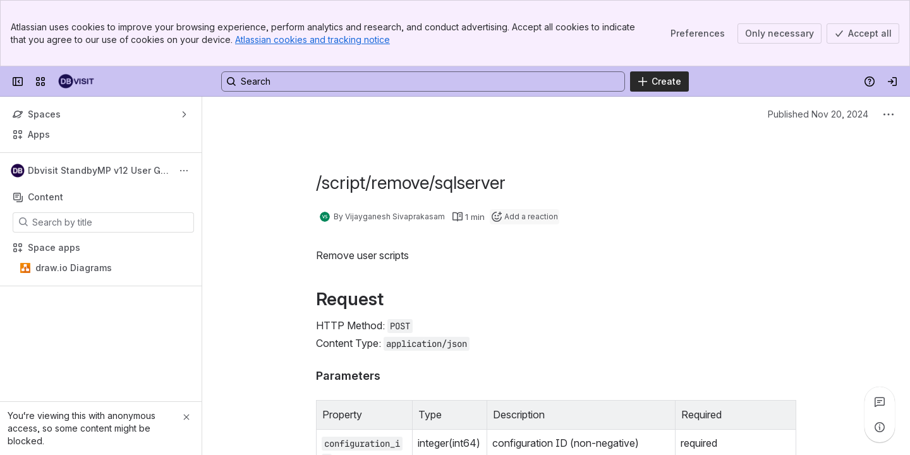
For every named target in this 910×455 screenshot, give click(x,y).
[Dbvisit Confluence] (76, 81)
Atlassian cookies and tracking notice (312, 39)
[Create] (659, 81)
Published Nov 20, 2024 (818, 114)
